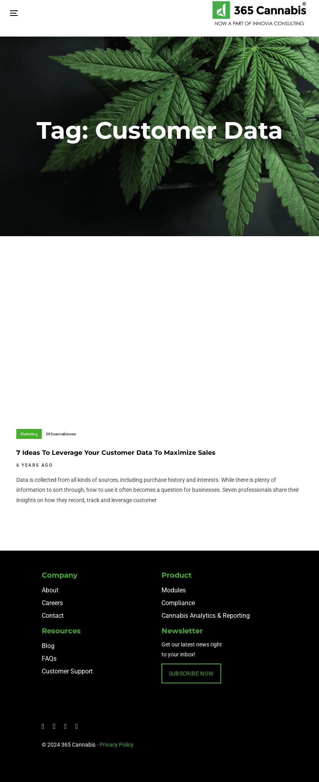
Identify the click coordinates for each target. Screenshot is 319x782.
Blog (48, 646)
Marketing (29, 434)
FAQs (49, 658)
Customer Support (67, 671)
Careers (52, 603)
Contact (53, 615)
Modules (173, 590)
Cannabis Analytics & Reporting (205, 615)
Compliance (178, 603)
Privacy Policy (116, 744)
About (50, 590)
